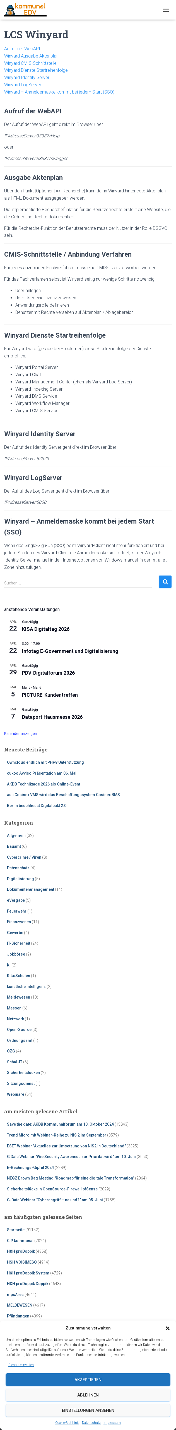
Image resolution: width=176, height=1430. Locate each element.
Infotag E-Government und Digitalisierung (70, 651)
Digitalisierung (20, 879)
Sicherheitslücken (23, 1072)
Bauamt (14, 846)
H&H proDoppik (21, 1251)
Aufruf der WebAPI (22, 48)
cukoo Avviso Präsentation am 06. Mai (41, 773)
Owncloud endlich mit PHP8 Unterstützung (45, 762)
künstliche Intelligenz (26, 986)
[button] (167, 1328)
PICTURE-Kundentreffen (50, 695)
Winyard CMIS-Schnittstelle (30, 63)
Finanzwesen (19, 922)
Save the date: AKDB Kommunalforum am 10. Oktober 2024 (60, 1124)
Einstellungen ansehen (88, 1410)
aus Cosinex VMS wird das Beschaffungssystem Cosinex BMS (63, 794)
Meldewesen (18, 997)
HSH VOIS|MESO (22, 1262)
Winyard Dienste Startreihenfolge (36, 70)
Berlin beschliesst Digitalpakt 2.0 (36, 805)
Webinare (15, 1094)
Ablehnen (88, 1395)
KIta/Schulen (18, 975)
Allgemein (16, 835)
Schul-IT (14, 1062)
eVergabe (16, 900)
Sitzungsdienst (21, 1083)
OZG (11, 1051)
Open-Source (19, 1029)
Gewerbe (15, 932)
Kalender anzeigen (20, 733)
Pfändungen (18, 1316)
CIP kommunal (20, 1240)
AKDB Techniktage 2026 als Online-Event (43, 784)
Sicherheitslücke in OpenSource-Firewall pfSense (52, 1189)
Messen (14, 1008)
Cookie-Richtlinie (67, 1423)
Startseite (16, 1230)
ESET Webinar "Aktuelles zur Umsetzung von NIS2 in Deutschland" (66, 1146)
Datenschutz (91, 1423)
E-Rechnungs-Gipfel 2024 (30, 1167)
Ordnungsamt (19, 1040)
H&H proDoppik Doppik (27, 1283)
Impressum (112, 1423)
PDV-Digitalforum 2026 (48, 673)
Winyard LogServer (22, 84)
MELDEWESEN (19, 1305)
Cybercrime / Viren (24, 857)
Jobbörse (16, 954)
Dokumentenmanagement (30, 889)
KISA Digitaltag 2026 (45, 629)
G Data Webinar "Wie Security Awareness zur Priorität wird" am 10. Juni (71, 1156)
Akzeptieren (88, 1379)
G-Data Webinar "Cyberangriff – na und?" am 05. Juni (55, 1200)
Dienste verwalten (21, 1365)
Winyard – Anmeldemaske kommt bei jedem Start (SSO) (59, 92)
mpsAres (15, 1294)
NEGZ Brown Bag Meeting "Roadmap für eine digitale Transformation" (70, 1178)
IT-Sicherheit (18, 943)
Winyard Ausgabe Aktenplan (31, 56)
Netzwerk (15, 1019)
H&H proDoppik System (28, 1273)
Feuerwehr (16, 911)
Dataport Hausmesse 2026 (52, 717)
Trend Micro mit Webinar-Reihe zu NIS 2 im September (56, 1135)
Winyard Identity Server (26, 77)
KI (9, 965)
